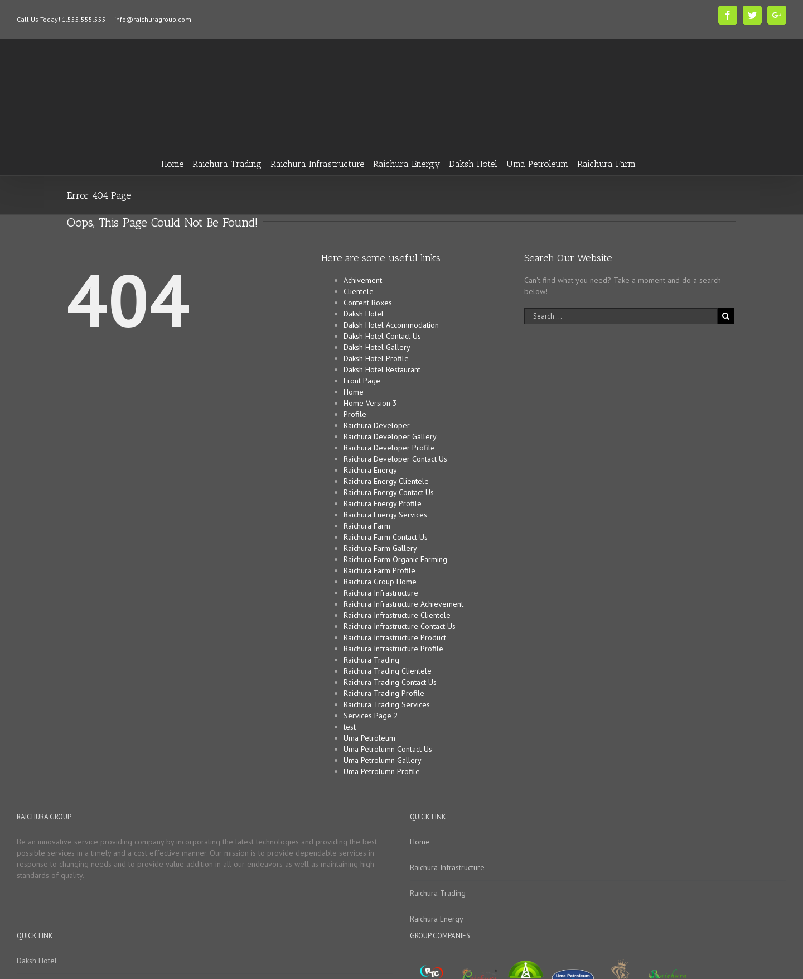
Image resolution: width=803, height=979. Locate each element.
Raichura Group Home (380, 582)
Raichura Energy (370, 470)
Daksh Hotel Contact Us (382, 336)
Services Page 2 (371, 716)
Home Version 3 (370, 403)
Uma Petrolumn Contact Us (388, 749)
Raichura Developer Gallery (390, 436)
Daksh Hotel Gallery (377, 347)
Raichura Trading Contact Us (390, 682)
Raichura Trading (371, 660)
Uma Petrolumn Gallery (383, 760)
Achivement (363, 280)
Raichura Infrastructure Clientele (397, 615)
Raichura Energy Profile (383, 503)
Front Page (362, 381)
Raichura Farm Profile (379, 570)
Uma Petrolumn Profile (382, 771)
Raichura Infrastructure (381, 593)
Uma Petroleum (369, 738)
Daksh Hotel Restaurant (382, 369)
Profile (355, 414)
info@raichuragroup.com (152, 19)
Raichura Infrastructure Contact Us (400, 626)
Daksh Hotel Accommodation (391, 325)
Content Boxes (368, 302)
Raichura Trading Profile (384, 693)
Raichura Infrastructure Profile (393, 649)
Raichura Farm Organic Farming (395, 559)
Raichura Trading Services (387, 704)
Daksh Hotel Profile (376, 358)
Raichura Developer (377, 425)
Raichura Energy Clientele (386, 481)
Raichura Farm (367, 526)
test (350, 727)
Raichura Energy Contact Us (389, 492)
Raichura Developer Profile (389, 448)
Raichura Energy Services (385, 515)
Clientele (359, 291)
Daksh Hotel (364, 314)
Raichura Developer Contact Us (395, 459)
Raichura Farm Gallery (380, 548)
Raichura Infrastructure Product (395, 637)
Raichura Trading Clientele (388, 671)
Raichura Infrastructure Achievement (403, 604)
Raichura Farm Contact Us (386, 537)
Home (354, 392)
